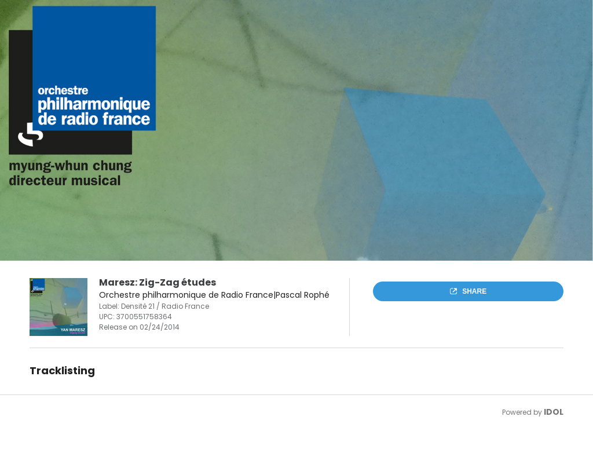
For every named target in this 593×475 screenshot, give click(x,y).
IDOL (553, 412)
